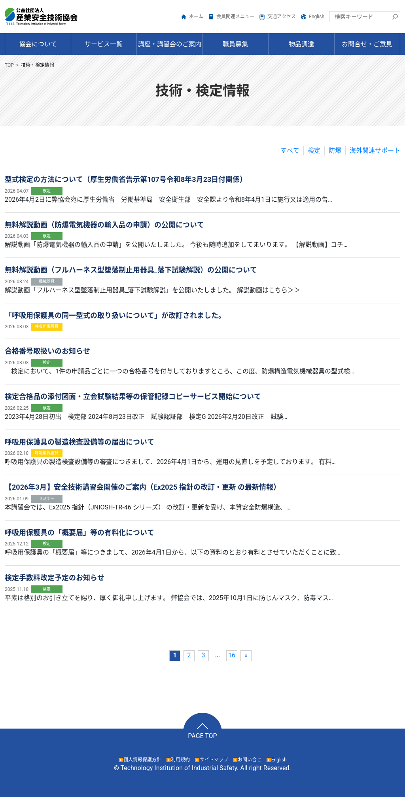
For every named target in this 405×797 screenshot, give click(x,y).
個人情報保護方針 (142, 760)
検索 (394, 16)
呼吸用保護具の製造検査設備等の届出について (79, 442)
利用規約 (180, 760)
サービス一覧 (104, 44)
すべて (289, 150)
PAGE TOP (202, 736)
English (316, 16)
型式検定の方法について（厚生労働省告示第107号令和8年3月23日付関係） (126, 179)
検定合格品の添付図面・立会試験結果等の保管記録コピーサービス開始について (133, 396)
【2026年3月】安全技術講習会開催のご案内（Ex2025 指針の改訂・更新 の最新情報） (142, 487)
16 (231, 655)
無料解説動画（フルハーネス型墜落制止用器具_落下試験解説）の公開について (131, 270)
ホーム (196, 16)
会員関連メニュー (235, 16)
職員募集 (235, 44)
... (217, 655)
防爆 (335, 150)
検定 (314, 150)
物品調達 (301, 44)
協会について (38, 44)
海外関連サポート (375, 150)
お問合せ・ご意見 (367, 44)
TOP (9, 65)
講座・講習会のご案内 (169, 44)
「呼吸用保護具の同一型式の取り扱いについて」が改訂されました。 (115, 315)
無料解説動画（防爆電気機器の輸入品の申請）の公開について (104, 225)
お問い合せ (249, 760)
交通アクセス (281, 16)
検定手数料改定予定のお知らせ (54, 578)
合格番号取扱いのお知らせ (47, 351)
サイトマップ (214, 760)
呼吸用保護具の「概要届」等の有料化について (79, 532)
